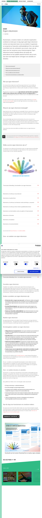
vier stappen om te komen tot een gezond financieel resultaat (26, 137)
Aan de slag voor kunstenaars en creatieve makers (15, 74)
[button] (21, 185)
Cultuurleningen (30, 1)
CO (2, 4)
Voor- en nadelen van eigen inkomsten (12, 72)
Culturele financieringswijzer (12, 1)
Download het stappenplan (10, 416)
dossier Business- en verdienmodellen (17, 230)
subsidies (34, 99)
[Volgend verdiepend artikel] (38, 469)
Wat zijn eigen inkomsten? (10, 66)
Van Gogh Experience (20, 355)
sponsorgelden (11, 101)
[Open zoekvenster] (38, 4)
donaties (4, 101)
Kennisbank (4, 1)
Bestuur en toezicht (22, 1)
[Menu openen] (40, 4)
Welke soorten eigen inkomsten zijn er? (13, 70)
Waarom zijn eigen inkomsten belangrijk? (13, 68)
